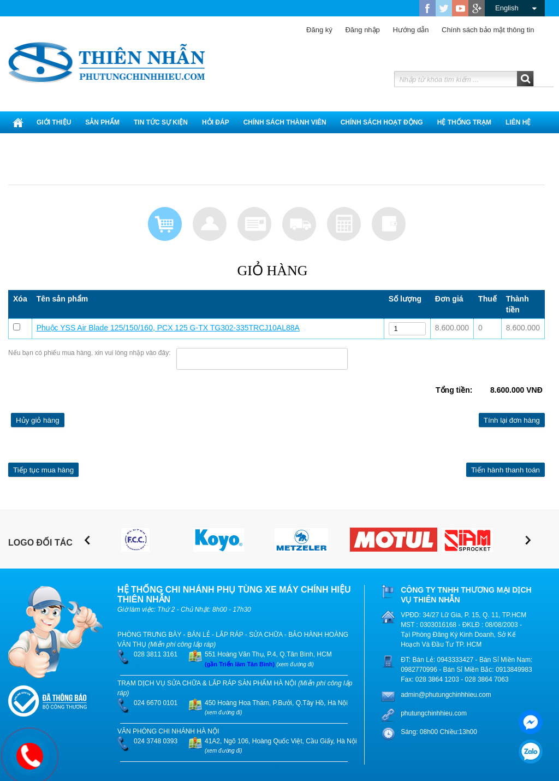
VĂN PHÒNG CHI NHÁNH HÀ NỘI (168, 731)
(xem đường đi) (295, 664)
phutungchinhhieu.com (434, 713)
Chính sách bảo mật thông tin (482, 30)
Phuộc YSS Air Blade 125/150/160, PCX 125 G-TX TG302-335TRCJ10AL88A (168, 327)
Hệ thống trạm (464, 122)
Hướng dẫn (405, 30)
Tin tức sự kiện (161, 122)
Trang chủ (18, 122)
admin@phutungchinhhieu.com (446, 695)
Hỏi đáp (215, 122)
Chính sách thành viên (284, 122)
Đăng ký (319, 30)
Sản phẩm (102, 122)
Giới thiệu (54, 122)
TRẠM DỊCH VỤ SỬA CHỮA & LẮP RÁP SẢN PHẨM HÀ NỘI (206, 683)
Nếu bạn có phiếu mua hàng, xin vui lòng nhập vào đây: (89, 353)
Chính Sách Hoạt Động (382, 122)
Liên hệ (518, 122)
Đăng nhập (356, 30)
